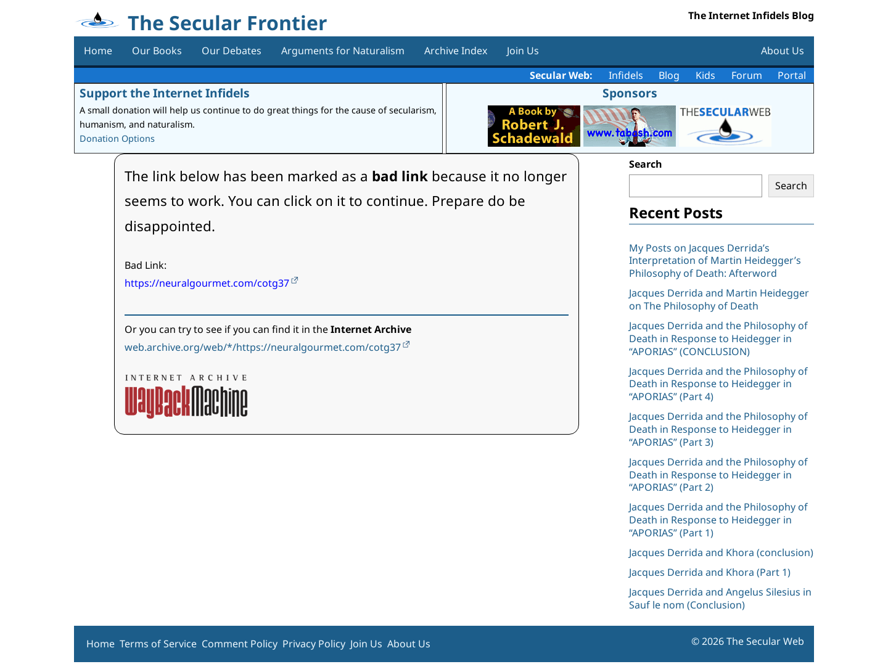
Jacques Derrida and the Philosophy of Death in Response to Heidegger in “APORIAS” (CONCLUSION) (718, 338)
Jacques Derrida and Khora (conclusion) (721, 552)
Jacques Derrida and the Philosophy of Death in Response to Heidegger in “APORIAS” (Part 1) (718, 519)
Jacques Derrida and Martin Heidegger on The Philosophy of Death (719, 299)
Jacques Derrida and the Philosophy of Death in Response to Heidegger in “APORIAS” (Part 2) (718, 474)
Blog (669, 75)
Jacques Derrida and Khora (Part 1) (710, 572)
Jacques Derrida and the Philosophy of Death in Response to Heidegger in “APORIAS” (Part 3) (718, 429)
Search (645, 164)
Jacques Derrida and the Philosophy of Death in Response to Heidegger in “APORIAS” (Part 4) (718, 384)
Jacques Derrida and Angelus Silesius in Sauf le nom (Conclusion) (720, 598)
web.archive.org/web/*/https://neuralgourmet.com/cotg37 (263, 347)
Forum (746, 75)
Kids (705, 75)
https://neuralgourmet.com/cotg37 (207, 283)
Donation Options (117, 138)
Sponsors (629, 92)
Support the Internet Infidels (165, 92)
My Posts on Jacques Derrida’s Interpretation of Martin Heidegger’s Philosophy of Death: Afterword (715, 261)
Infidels (626, 75)
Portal (792, 75)
